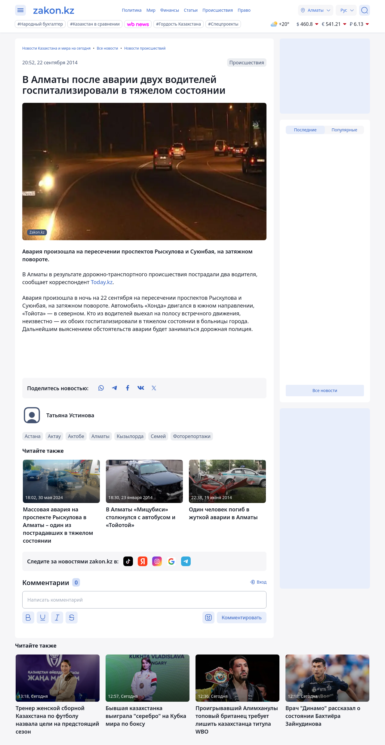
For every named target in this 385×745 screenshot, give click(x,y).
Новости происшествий (145, 48)
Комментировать (242, 617)
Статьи (191, 10)
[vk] (140, 388)
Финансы (169, 10)
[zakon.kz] (53, 10)
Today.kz (101, 282)
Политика (132, 10)
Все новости (107, 48)
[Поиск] (364, 10)
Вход (261, 582)
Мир (151, 10)
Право (244, 10)
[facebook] (127, 388)
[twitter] (154, 388)
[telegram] (114, 388)
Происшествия (217, 10)
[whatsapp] (101, 388)
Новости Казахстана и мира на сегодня (56, 48)
